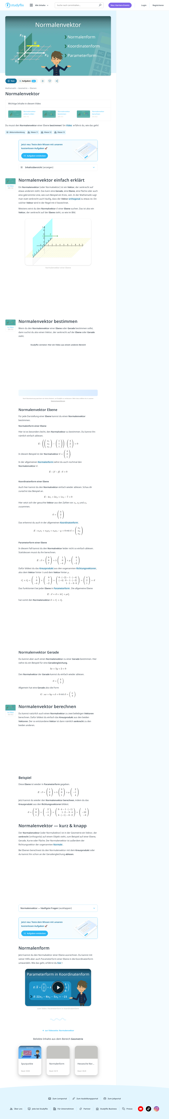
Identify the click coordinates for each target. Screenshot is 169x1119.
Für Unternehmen (63, 1108)
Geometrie (22, 88)
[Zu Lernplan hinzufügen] (42, 80)
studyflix (17, 5)
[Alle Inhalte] (39, 5)
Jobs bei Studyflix (38, 1108)
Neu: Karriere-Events (120, 5)
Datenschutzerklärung (58, 401)
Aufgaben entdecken (35, 155)
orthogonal (75, 198)
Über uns (16, 1108)
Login (142, 5)
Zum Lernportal (57, 1098)
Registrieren (158, 5)
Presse (127, 1108)
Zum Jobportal (112, 1098)
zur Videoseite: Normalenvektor (58, 1030)
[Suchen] (100, 5)
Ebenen (33, 88)
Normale (58, 844)
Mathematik (10, 88)
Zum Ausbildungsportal (85, 1098)
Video (69, 125)
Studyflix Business (106, 1108)
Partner (84, 1108)
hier (59, 962)
